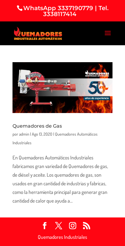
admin (24, 134)
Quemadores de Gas (37, 126)
